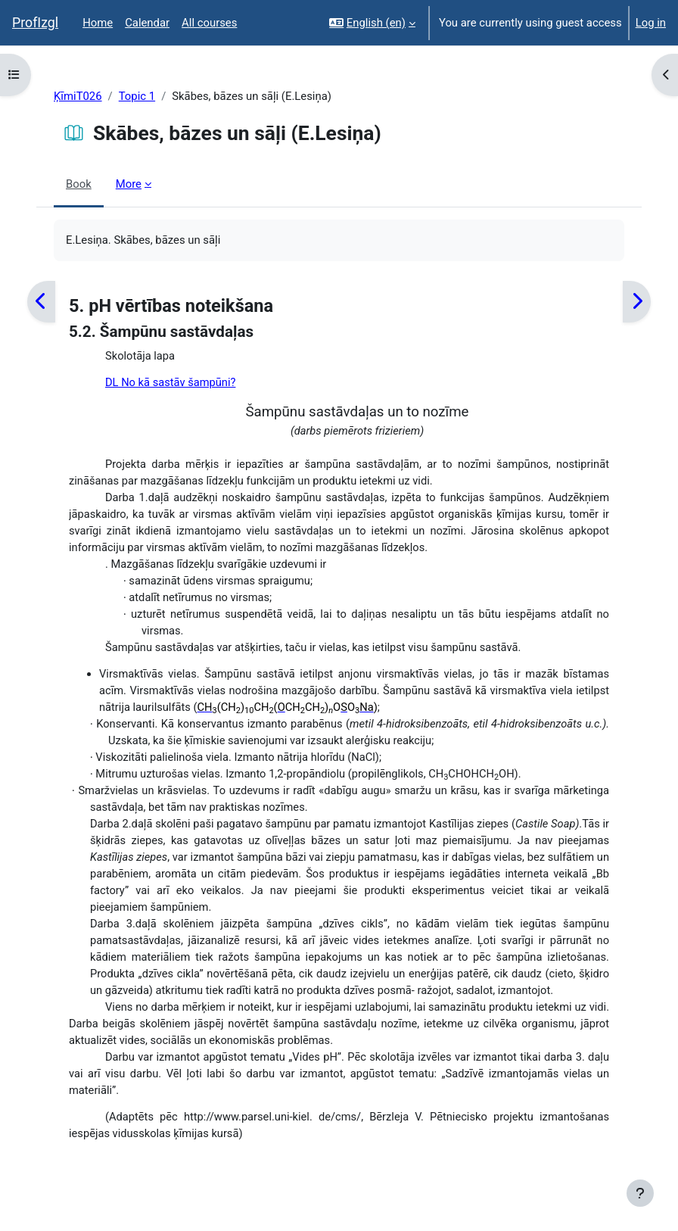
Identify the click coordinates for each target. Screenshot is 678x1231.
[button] (372, 22)
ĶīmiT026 (78, 96)
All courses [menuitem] (209, 23)
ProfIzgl (35, 22)
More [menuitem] (129, 184)
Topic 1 (137, 96)
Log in (651, 23)
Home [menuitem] (97, 23)
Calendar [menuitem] (147, 23)
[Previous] (41, 302)
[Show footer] (640, 1193)
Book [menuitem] (79, 184)
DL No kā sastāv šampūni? (170, 382)
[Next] (637, 302)
